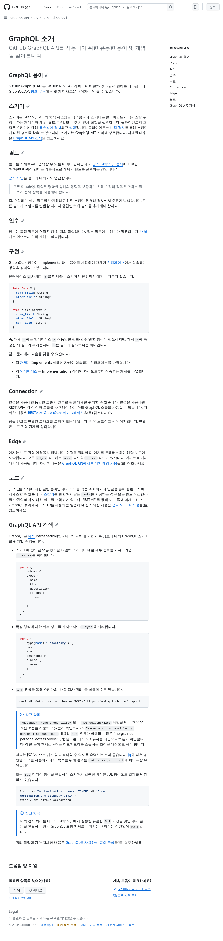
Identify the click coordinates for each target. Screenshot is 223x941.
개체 (23, 362)
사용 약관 (46, 925)
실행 (72, 127)
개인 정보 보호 (66, 925)
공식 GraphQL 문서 (108, 164)
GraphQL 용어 (28, 74)
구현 (16, 251)
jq (129, 754)
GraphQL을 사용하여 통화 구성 (90, 842)
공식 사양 (16, 177)
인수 (16, 220)
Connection (26, 391)
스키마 (19, 105)
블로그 (133, 925)
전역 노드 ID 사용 (125, 504)
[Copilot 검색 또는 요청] (130, 6)
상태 (83, 925)
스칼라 (49, 494)
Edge (17, 441)
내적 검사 (117, 127)
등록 (213, 7)
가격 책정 (96, 925)
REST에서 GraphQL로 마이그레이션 (56, 412)
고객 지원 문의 (125, 895)
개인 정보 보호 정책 (20, 898)
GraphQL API (19, 17)
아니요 (35, 890)
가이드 (38, 17)
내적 (31, 536)
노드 (16, 477)
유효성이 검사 (50, 127)
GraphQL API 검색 (27, 138)
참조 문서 (38, 91)
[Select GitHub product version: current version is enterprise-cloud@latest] (64, 7)
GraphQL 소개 (57, 17)
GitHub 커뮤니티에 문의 (132, 889)
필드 (16, 152)
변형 (143, 231)
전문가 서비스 (115, 925)
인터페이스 (116, 262)
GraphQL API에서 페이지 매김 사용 (89, 463)
